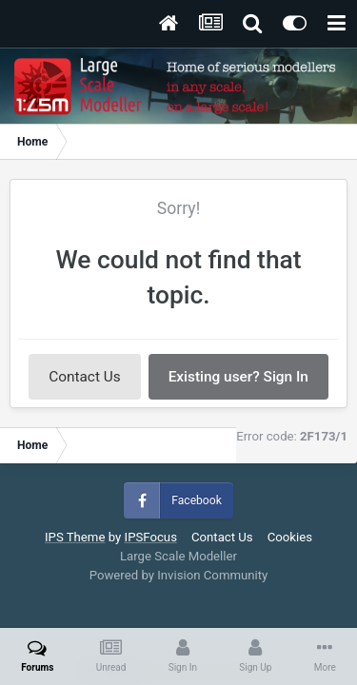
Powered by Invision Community (178, 575)
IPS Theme (75, 537)
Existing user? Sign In (238, 376)
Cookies (290, 537)
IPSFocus (151, 537)
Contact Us (85, 376)
